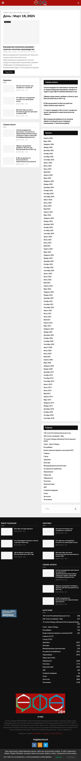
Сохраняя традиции (51, 490)
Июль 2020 (47, 350)
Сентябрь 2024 (49, 196)
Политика (47, 481)
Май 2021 (47, 320)
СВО (45, 487)
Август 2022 (48, 273)
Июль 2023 (47, 240)
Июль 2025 (47, 166)
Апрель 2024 (48, 212)
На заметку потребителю (53, 469)
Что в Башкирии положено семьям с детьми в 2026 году (26, 541)
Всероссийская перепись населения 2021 (59, 450)
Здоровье (47, 459)
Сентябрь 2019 (49, 381)
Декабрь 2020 (49, 335)
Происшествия (49, 484)
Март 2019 (47, 400)
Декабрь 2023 (49, 224)
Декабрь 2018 (49, 409)
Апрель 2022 (48, 286)
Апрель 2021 (48, 323)
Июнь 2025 (47, 169)
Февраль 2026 (49, 144)
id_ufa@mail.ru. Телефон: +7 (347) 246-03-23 (47, 733)
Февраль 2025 (49, 181)
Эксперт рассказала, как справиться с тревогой (24, 86)
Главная (5, 12)
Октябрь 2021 (48, 304)
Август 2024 (48, 200)
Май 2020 (47, 357)
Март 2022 (47, 289)
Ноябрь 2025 (48, 153)
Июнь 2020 (47, 353)
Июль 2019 (47, 387)
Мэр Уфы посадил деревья (23, 528)
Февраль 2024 (49, 218)
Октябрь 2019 (48, 378)
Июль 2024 (47, 203)
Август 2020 (48, 347)
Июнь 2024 (47, 206)
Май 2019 (47, 393)
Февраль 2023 (49, 255)
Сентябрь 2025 (49, 160)
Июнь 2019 (47, 390)
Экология (47, 496)
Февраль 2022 (49, 292)
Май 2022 (47, 283)
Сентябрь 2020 (49, 344)
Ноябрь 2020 (48, 338)
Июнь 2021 (47, 317)
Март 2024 (13, 12)
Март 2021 (47, 326)
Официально (48, 478)
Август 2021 (48, 310)
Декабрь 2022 (49, 261)
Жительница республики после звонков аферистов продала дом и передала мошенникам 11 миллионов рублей (58, 121)
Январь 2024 (48, 221)
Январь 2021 (48, 332)
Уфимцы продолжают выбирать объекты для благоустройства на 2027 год (26, 147)
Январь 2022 (48, 295)
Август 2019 (48, 384)
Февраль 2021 (49, 329)
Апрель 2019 (48, 396)
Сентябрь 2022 (49, 270)
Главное (47, 453)
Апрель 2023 (48, 249)
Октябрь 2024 (48, 193)
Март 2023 (47, 252)
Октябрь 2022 (48, 267)
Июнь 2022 (47, 280)
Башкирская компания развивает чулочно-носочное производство (18, 48)
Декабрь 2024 (49, 187)
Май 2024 (47, 209)
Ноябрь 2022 (48, 264)
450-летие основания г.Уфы (54, 436)
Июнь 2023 (47, 243)
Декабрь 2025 (49, 150)
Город (46, 456)
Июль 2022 (47, 276)
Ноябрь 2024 (48, 190)
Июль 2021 (47, 313)
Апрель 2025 (48, 175)
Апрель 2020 (48, 360)
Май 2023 (47, 246)
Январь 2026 (48, 147)
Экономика (48, 499)
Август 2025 (48, 163)
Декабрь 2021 (49, 298)
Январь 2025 (48, 184)
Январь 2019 (48, 406)
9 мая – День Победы (51, 444)
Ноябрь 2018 (48, 412)
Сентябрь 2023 (49, 233)
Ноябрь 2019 (48, 375)
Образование (48, 472)
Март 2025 (47, 178)
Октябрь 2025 (48, 157)
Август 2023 (48, 237)
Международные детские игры (55, 466)
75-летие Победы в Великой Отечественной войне (61, 622)
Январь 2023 (48, 258)
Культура (47, 462)
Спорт (46, 493)
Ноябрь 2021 (48, 301)
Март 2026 (47, 141)
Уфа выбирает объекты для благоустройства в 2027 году (24, 553)
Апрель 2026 (48, 138)
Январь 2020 (48, 369)
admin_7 (15, 52)
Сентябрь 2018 (49, 418)
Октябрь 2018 (48, 415)
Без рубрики (48, 447)
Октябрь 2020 (48, 341)
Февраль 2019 (49, 403)
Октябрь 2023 (48, 230)
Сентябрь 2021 (49, 307)
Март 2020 (47, 363)
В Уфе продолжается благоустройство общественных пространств (26, 159)
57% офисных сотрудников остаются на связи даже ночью (25, 99)
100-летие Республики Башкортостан (57, 433)
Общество (7, 21)
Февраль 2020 (49, 366)
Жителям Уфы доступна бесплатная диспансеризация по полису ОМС (26, 111)
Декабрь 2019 (49, 372)
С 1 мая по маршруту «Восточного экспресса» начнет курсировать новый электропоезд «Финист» (60, 112)
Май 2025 (47, 172)
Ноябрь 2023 (48, 227)
